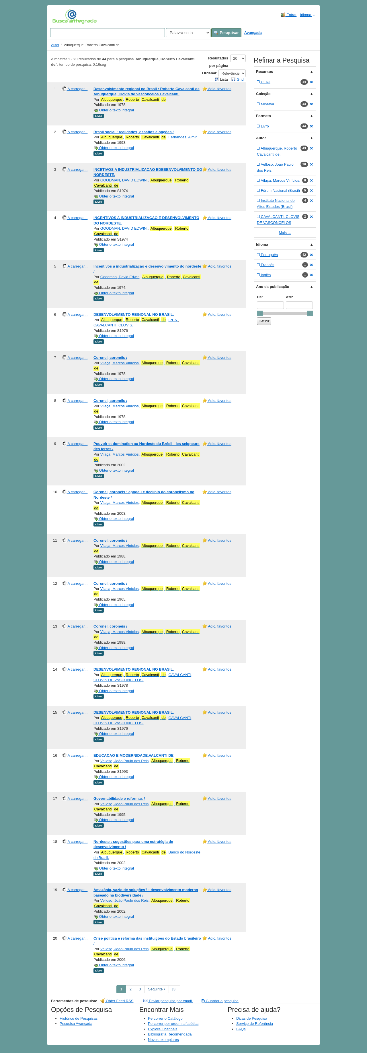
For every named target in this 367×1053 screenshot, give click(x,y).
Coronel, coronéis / (110, 357)
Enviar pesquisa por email (168, 1001)
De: (260, 297)
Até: (289, 297)
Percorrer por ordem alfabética (173, 1023)
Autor (55, 45)
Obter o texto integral (113, 110)
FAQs (241, 1029)
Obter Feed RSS (117, 1001)
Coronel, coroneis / (110, 626)
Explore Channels (162, 1029)
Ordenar (209, 73)
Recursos (264, 71)
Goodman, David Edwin (120, 277)
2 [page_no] (131, 989)
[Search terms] (107, 32)
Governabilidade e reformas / (119, 798)
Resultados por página (218, 62)
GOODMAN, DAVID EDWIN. (124, 180)
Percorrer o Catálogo (165, 1018)
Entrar (288, 14)
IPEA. (173, 320)
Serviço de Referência (254, 1023)
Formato (263, 116)
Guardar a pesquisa (220, 1001)
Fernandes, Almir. (182, 137)
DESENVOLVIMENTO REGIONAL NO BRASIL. (133, 314)
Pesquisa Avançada (76, 1023)
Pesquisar (226, 32)
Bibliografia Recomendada (170, 1034)
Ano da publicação (272, 286)
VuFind (61, 16)
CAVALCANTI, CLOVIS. (113, 325)
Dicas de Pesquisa (251, 1018)
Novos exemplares (163, 1039)
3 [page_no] (140, 989)
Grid (238, 79)
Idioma (307, 15)
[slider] (260, 313)
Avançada (253, 32)
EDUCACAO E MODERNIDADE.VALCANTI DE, (134, 755)
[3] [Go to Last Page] (174, 989)
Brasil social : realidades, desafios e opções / (133, 132)
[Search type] (188, 32)
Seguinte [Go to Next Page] (156, 989)
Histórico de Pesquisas (78, 1018)
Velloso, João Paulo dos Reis (124, 761)
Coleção (263, 94)
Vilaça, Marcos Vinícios (119, 363)
